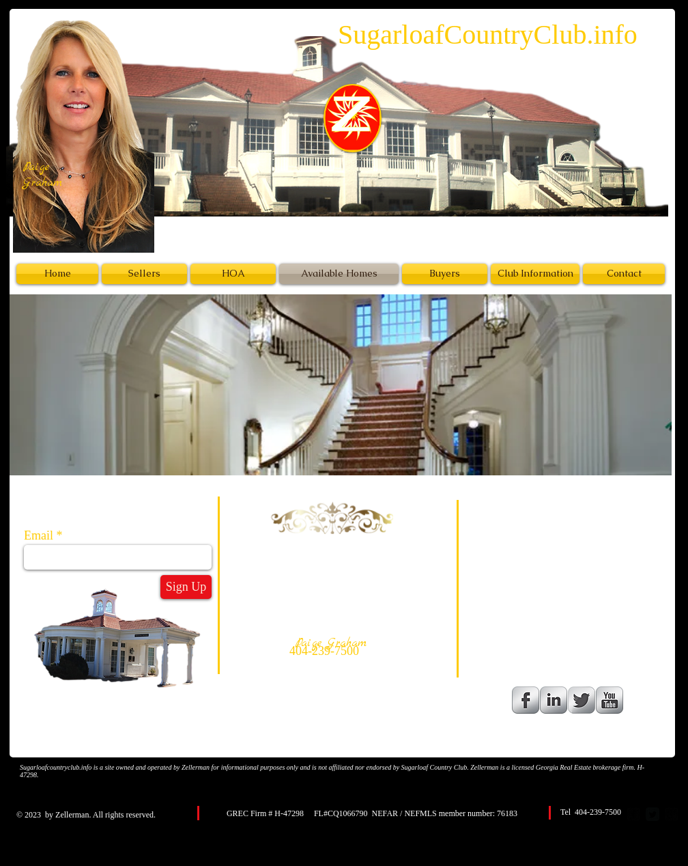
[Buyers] (444, 274)
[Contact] (624, 274)
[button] (341, 384)
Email (38, 535)
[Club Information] (535, 274)
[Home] (57, 274)
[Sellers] (144, 274)
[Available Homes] (339, 274)
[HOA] (233, 274)
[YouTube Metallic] (609, 700)
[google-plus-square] (671, 814)
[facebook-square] (633, 814)
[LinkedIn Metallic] (553, 700)
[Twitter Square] (652, 814)
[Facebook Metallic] (525, 700)
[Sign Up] (186, 587)
